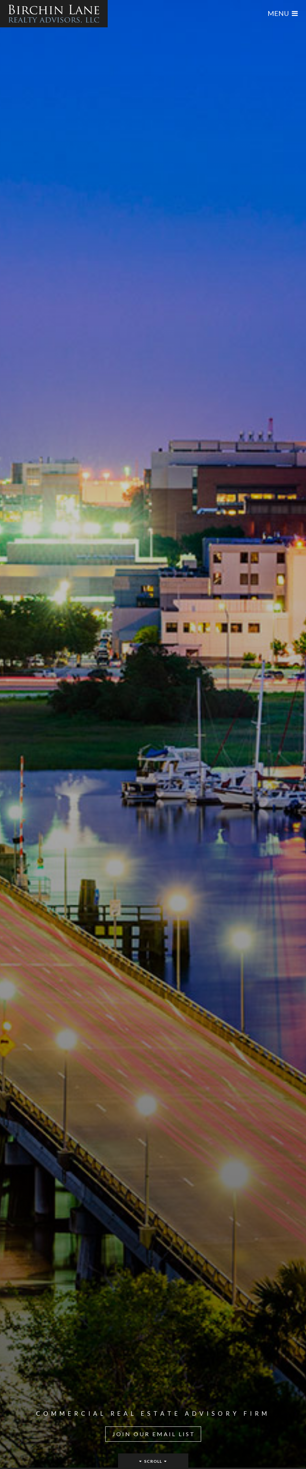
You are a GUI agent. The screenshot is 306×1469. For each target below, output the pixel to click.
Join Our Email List (153, 1434)
